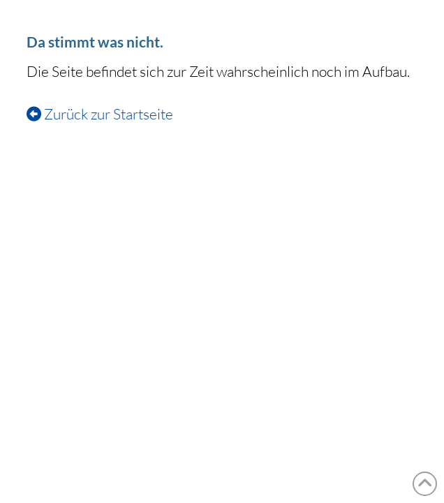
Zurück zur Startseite (100, 114)
